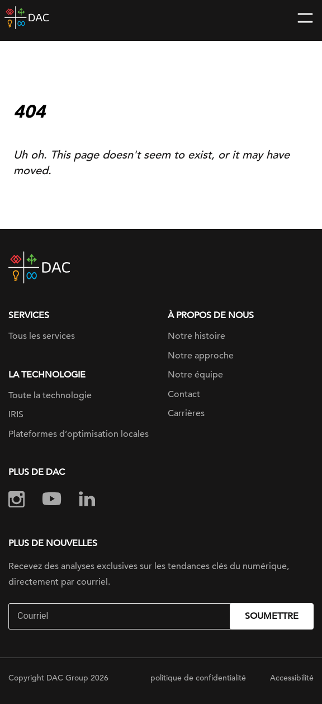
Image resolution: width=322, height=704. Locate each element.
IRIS (15, 414)
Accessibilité (292, 678)
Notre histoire (196, 336)
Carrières (186, 413)
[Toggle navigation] (305, 18)
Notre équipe (195, 374)
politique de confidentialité (198, 678)
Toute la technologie (50, 395)
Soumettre (272, 616)
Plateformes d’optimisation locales (78, 434)
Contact (184, 394)
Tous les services (41, 336)
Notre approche (201, 355)
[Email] (120, 616)
